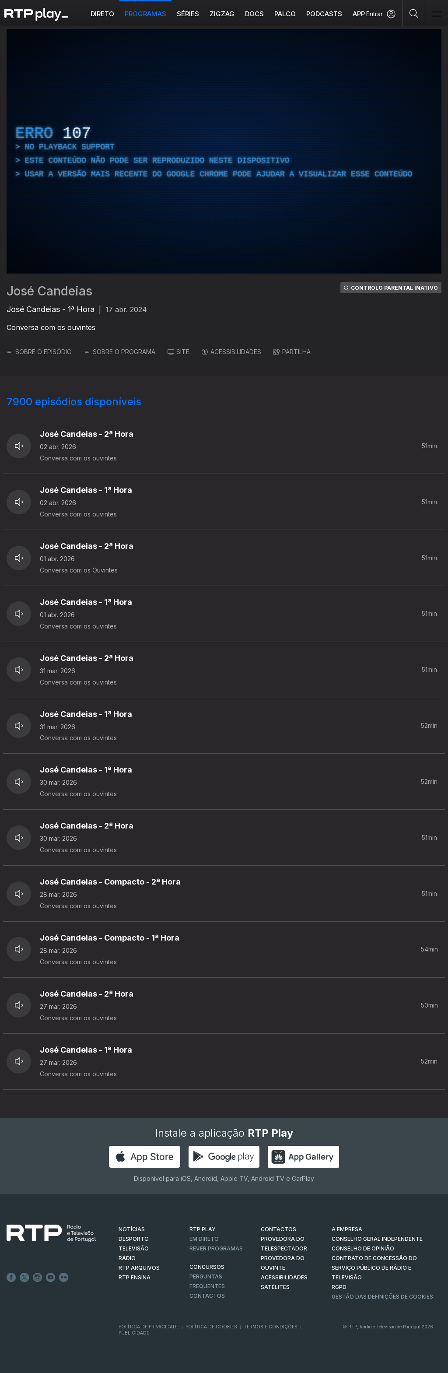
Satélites (275, 1287)
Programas (145, 14)
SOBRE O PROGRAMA (119, 351)
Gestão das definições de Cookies (382, 1296)
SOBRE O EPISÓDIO (39, 351)
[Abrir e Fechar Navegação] (436, 14)
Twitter (24, 1277)
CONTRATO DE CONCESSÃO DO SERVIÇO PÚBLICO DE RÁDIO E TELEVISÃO (374, 1268)
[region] (224, 151)
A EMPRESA (347, 1229)
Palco (285, 14)
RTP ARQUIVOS (139, 1267)
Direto (102, 14)
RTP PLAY (202, 1229)
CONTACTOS (278, 1229)
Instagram (37, 1277)
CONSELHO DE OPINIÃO (363, 1248)
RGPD (339, 1287)
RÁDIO (127, 1258)
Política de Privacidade (149, 1326)
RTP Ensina (134, 1277)
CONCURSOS (206, 1267)
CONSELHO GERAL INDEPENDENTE (377, 1239)
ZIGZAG (222, 14)
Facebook (11, 1277)
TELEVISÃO (134, 1248)
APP (359, 14)
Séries (188, 14)
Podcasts (324, 14)
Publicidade (134, 1332)
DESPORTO (134, 1239)
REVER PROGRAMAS (216, 1248)
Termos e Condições (271, 1326)
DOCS (254, 14)
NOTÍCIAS (132, 1229)
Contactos (207, 1295)
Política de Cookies (211, 1326)
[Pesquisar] (414, 13)
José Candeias (49, 291)
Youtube (51, 1277)
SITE (178, 351)
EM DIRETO (204, 1239)
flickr (64, 1277)
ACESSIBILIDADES (231, 351)
